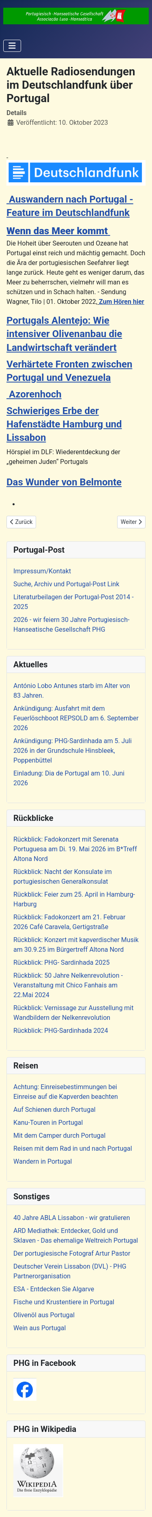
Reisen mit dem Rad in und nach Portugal (72, 1148)
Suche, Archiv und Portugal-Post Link (66, 584)
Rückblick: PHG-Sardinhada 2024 (60, 1030)
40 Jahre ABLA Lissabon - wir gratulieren (71, 1218)
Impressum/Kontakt (42, 571)
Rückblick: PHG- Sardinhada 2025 (61, 962)
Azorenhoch (34, 394)
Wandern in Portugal (42, 1161)
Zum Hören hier (121, 302)
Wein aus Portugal (39, 1328)
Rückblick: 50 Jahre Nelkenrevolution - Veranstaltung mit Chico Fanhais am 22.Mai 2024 (68, 985)
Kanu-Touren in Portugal (48, 1122)
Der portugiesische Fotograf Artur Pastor (71, 1253)
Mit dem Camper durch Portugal (59, 1135)
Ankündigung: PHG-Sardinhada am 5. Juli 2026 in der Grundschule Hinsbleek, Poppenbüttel (72, 750)
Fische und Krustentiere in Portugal (63, 1302)
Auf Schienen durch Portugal (54, 1109)
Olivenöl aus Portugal (44, 1315)
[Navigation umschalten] (12, 46)
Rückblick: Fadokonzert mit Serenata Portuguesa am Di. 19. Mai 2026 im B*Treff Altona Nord (75, 849)
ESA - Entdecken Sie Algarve (53, 1289)
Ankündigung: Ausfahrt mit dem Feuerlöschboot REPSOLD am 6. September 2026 (76, 718)
